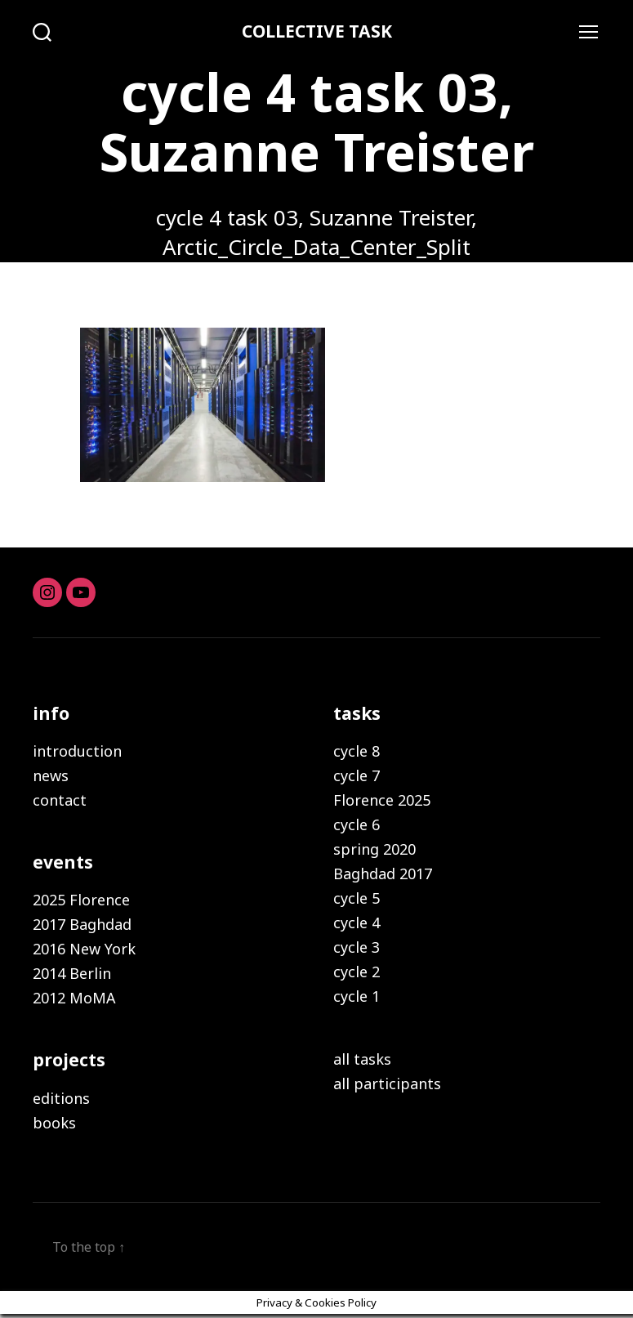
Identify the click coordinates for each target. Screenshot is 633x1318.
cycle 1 (356, 998)
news (51, 778)
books (54, 1125)
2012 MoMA (74, 1000)
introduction (77, 753)
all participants (387, 1086)
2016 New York (84, 951)
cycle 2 (356, 974)
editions (61, 1100)
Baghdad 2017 (382, 876)
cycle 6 (356, 827)
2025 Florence (81, 902)
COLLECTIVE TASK (317, 32)
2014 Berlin (72, 975)
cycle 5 (356, 900)
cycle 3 (356, 949)
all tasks (362, 1061)
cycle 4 (356, 925)
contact (60, 802)
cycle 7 (356, 778)
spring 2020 (374, 851)
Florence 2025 (381, 802)
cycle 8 (356, 753)
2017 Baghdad (82, 926)
